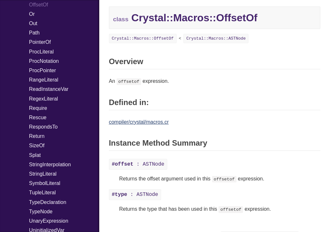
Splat (35, 155)
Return (36, 136)
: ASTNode (138, 164)
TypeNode (41, 211)
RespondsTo (43, 127)
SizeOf (36, 145)
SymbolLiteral (44, 183)
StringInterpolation (50, 164)
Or (32, 14)
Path (34, 32)
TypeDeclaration (47, 202)
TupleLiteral (42, 192)
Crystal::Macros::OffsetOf (143, 38)
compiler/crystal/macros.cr (139, 122)
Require (38, 108)
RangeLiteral (43, 79)
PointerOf (40, 42)
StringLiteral (42, 174)
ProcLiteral (41, 51)
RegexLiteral (43, 99)
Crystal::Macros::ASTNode (216, 38)
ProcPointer (42, 70)
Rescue (37, 117)
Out (33, 23)
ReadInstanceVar (48, 89)
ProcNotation (44, 61)
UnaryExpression (48, 221)
